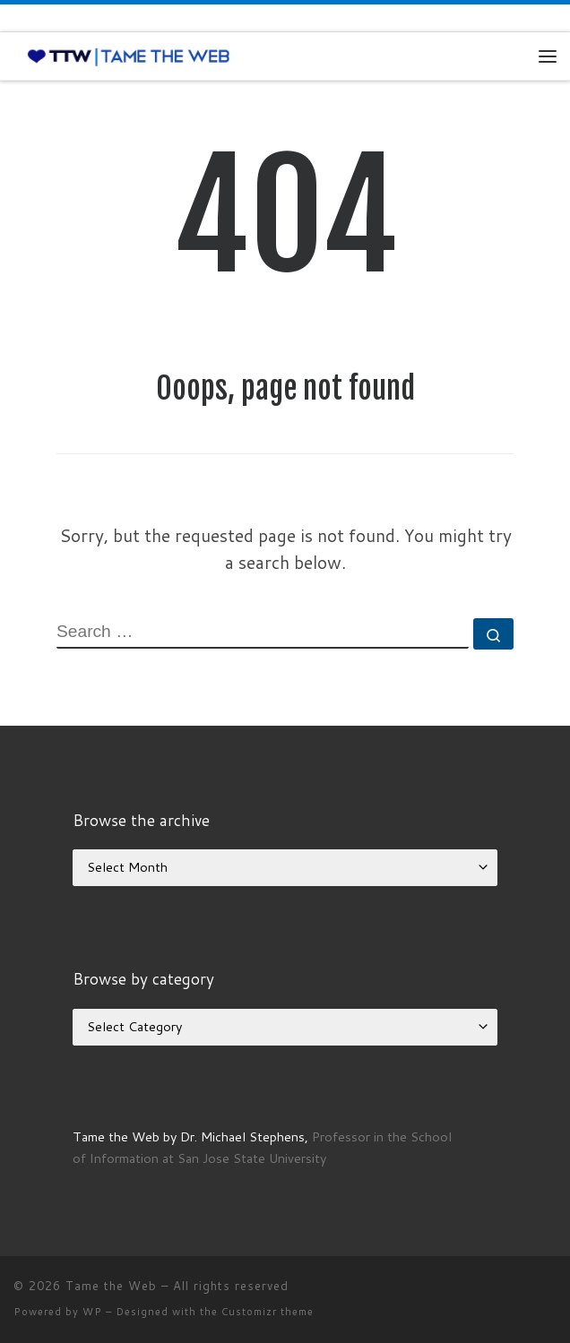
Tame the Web (111, 1286)
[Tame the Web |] (128, 55)
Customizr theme (267, 1311)
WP (92, 1311)
